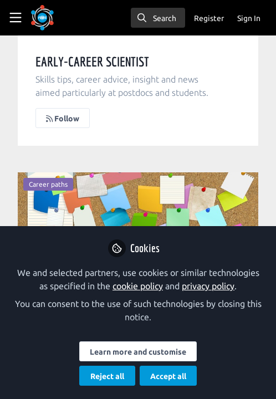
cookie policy (138, 286)
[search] (158, 18)
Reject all (107, 376)
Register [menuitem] (209, 18)
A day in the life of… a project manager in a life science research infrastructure (138, 216)
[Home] (42, 17)
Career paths (48, 184)
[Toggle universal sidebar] (15, 17)
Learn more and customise (138, 351)
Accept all (168, 376)
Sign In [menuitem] (248, 18)
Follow (62, 118)
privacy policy (208, 286)
